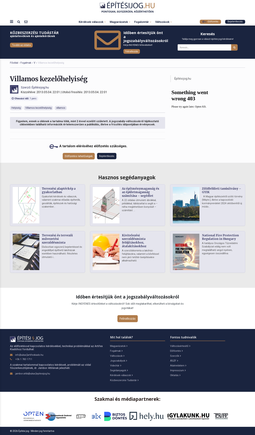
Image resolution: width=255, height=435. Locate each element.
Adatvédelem (178, 365)
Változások (163, 22)
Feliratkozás (131, 51)
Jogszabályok (118, 360)
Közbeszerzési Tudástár (124, 380)
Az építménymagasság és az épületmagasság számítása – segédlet (140, 192)
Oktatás (175, 375)
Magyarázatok (120, 22)
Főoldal (14, 62)
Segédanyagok (119, 370)
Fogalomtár (142, 22)
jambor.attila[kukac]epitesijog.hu (32, 373)
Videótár (115, 365)
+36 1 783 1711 (23, 359)
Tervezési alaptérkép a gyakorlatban (59, 190)
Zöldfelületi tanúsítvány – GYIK (221, 190)
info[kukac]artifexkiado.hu (29, 354)
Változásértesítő (180, 346)
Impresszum (178, 370)
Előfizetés (210, 21)
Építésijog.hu (182, 78)
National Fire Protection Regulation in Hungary (220, 237)
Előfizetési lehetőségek (79, 156)
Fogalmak (26, 62)
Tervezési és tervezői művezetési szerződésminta (57, 239)
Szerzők (175, 355)
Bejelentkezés (235, 21)
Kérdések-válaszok (92, 22)
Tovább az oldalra (21, 45)
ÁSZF (174, 360)
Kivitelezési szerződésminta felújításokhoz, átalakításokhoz (134, 241)
